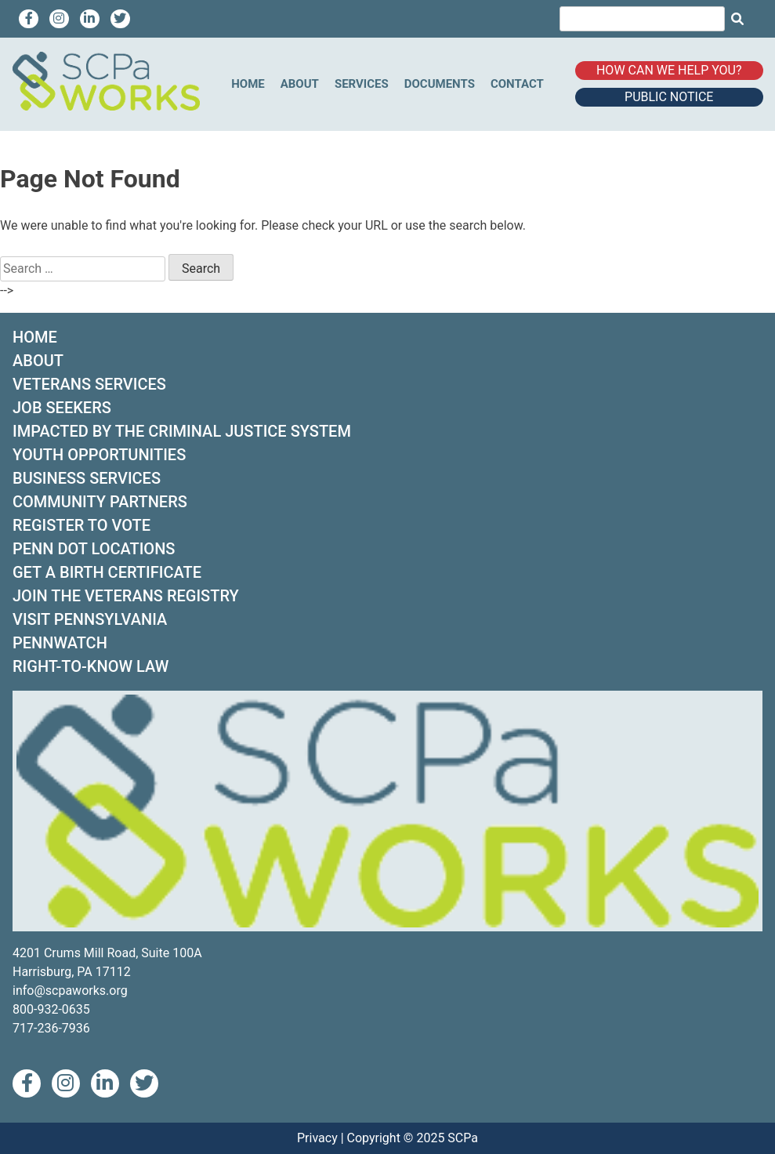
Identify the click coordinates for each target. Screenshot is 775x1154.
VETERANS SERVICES (89, 384)
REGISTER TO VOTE (81, 525)
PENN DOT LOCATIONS (94, 548)
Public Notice (669, 96)
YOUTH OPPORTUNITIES (99, 454)
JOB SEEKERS (62, 407)
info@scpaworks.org (70, 990)
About (300, 84)
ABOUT (38, 360)
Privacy (317, 1137)
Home (248, 84)
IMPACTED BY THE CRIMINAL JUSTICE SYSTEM (182, 431)
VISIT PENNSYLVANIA (90, 619)
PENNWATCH (60, 642)
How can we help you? (669, 70)
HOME (35, 337)
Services (362, 84)
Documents (439, 84)
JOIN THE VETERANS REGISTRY (126, 595)
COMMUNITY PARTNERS (100, 501)
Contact (517, 84)
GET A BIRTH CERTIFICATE (107, 572)
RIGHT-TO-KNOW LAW (90, 666)
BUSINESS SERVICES (87, 478)
